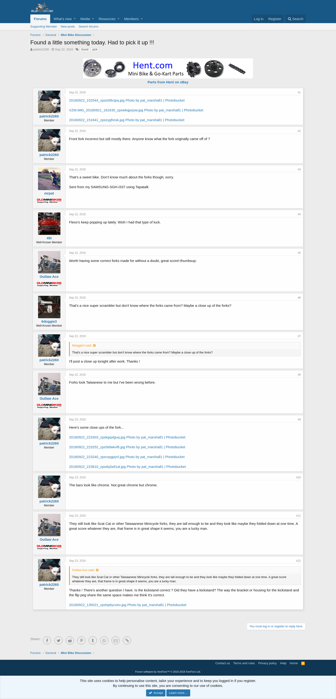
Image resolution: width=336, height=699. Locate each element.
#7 (299, 336)
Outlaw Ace (49, 277)
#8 (299, 374)
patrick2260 (41, 49)
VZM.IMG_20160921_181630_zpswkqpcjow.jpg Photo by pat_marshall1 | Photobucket (136, 110)
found (84, 49)
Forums (40, 19)
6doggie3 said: (82, 345)
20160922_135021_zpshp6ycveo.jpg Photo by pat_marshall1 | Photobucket (127, 605)
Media (85, 19)
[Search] (295, 18)
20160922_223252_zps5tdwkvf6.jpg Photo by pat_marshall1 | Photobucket (127, 447)
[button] (75, 18)
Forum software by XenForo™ (168, 671)
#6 (299, 297)
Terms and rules (244, 663)
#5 (299, 252)
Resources (107, 19)
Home (294, 663)
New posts (68, 26)
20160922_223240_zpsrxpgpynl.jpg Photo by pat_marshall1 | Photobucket (127, 457)
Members (131, 19)
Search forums (88, 26)
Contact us (222, 663)
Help (283, 663)
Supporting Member (43, 26)
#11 (298, 515)
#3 (299, 169)
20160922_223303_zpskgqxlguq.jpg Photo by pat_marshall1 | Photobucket (127, 437)
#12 (298, 560)
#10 (298, 477)
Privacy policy (267, 663)
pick (94, 49)
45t (49, 238)
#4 (299, 214)
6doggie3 (49, 321)
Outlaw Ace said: (83, 570)
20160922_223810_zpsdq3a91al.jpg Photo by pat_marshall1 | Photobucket (127, 467)
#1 (299, 92)
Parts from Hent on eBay (167, 82)
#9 (299, 419)
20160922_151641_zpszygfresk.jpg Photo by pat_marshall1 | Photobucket (126, 120)
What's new (63, 19)
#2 (299, 131)
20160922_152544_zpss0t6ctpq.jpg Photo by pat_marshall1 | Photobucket (127, 100)
